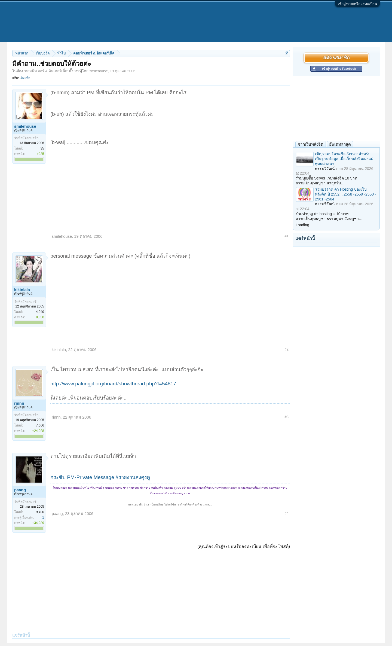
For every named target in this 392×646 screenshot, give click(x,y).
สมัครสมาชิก (336, 58)
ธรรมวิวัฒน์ (325, 168)
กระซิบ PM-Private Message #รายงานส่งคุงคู (100, 477)
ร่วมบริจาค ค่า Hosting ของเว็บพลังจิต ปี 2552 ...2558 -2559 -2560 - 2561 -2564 (345, 194)
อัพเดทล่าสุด (340, 144)
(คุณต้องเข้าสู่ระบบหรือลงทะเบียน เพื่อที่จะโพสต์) (243, 546)
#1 (287, 236)
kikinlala (22, 290)
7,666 (40, 425)
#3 (287, 417)
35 (42, 148)
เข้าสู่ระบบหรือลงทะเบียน (357, 4)
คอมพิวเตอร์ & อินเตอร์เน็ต (46, 71)
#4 (287, 513)
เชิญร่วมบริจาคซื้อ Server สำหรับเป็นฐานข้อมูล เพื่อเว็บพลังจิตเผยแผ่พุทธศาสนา (344, 159)
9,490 (40, 512)
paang (20, 490)
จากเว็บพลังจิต (310, 144)
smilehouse (99, 71)
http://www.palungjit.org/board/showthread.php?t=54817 (113, 383)
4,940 (40, 312)
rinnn (19, 403)
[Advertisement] (170, 187)
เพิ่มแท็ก (25, 78)
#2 (287, 349)
